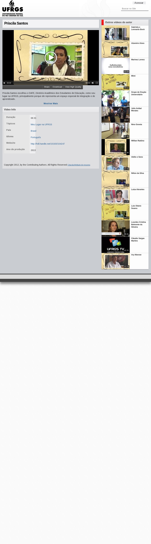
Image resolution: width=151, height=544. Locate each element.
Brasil (33, 131)
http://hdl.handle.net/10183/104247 (48, 144)
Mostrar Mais (51, 103)
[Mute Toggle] (93, 83)
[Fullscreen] (97, 83)
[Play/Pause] (4, 83)
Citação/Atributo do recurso (79, 165)
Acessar (138, 3)
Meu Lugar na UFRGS (41, 124)
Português (36, 137)
